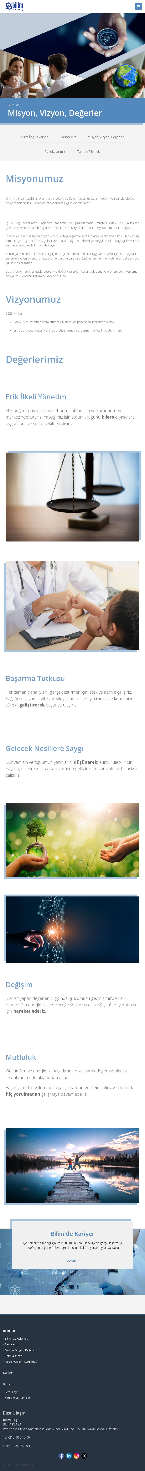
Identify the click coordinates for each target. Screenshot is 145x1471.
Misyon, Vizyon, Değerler (106, 137)
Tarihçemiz (68, 137)
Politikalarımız (55, 151)
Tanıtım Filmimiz (88, 151)
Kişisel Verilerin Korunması (21, 1361)
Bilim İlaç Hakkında (34, 137)
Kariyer (8, 1372)
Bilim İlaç (9, 1331)
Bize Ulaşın (11, 1392)
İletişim (8, 1384)
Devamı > (73, 1260)
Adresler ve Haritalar (17, 1398)
